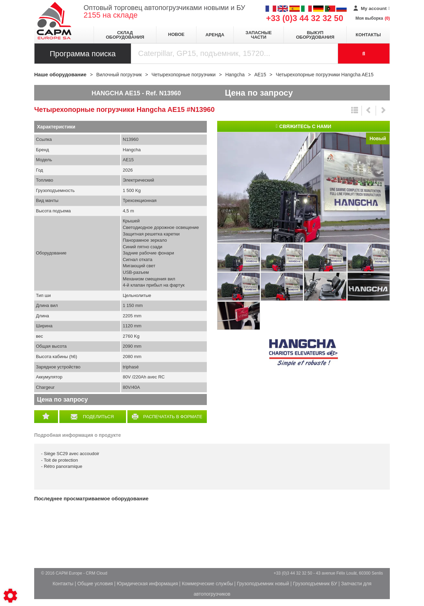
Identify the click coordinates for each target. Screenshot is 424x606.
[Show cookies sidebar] (10, 596)
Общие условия (95, 583)
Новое (176, 34)
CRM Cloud (96, 573)
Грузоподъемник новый (263, 583)
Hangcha (303, 353)
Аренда (214, 34)
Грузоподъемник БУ (315, 583)
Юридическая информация (147, 583)
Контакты (368, 34)
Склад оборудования (125, 34)
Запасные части (258, 34)
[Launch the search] (364, 53)
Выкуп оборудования (315, 34)
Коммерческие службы (207, 583)
